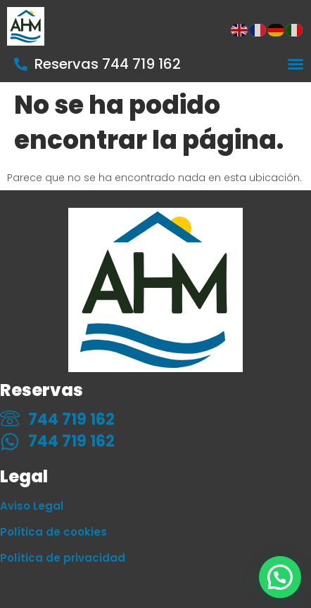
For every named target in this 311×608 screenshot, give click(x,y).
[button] (280, 577)
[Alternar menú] (295, 63)
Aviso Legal (31, 505)
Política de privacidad (62, 557)
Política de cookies (53, 531)
